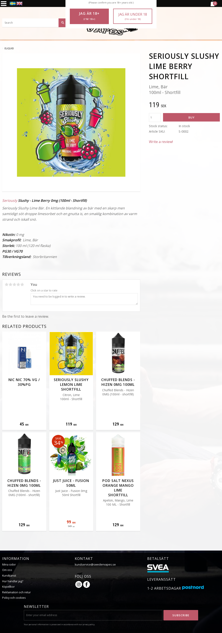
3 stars (14, 284)
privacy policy (89, 624)
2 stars (10, 284)
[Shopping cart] (212, 5)
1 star (6, 284)
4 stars (18, 284)
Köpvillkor (8, 587)
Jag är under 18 (132, 16)
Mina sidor (9, 564)
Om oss (7, 570)
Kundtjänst (9, 575)
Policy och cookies (14, 598)
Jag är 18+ (89, 16)
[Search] (63, 22)
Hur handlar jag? (12, 581)
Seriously (9, 200)
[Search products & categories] (34, 22)
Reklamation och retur (16, 592)
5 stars (22, 284)
